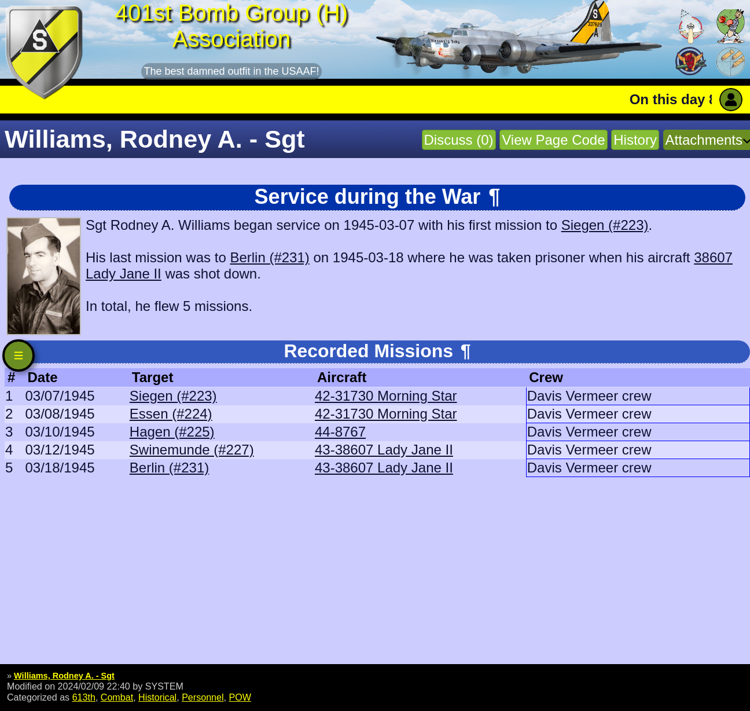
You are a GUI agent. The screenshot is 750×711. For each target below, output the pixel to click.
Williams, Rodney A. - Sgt (64, 675)
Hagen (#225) (172, 431)
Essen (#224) (171, 414)
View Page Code (553, 140)
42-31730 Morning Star (386, 396)
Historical (157, 697)
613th (83, 697)
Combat (117, 697)
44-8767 (340, 431)
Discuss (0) (459, 140)
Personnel (202, 697)
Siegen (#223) (605, 225)
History (635, 140)
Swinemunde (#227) (192, 449)
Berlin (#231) (269, 257)
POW (240, 697)
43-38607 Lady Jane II (384, 449)
